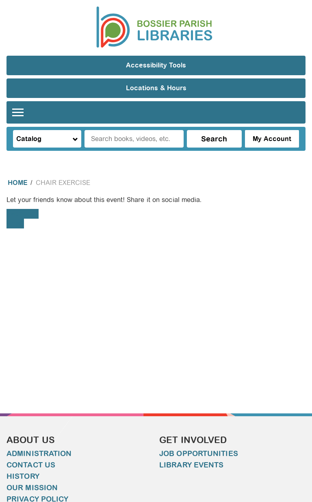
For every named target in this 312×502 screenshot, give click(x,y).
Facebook (22, 213)
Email (15, 223)
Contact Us (30, 465)
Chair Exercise (63, 183)
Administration (39, 453)
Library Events (191, 465)
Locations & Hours (156, 88)
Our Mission (32, 487)
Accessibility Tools (156, 65)
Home (18, 183)
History (22, 476)
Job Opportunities (198, 453)
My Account (272, 139)
